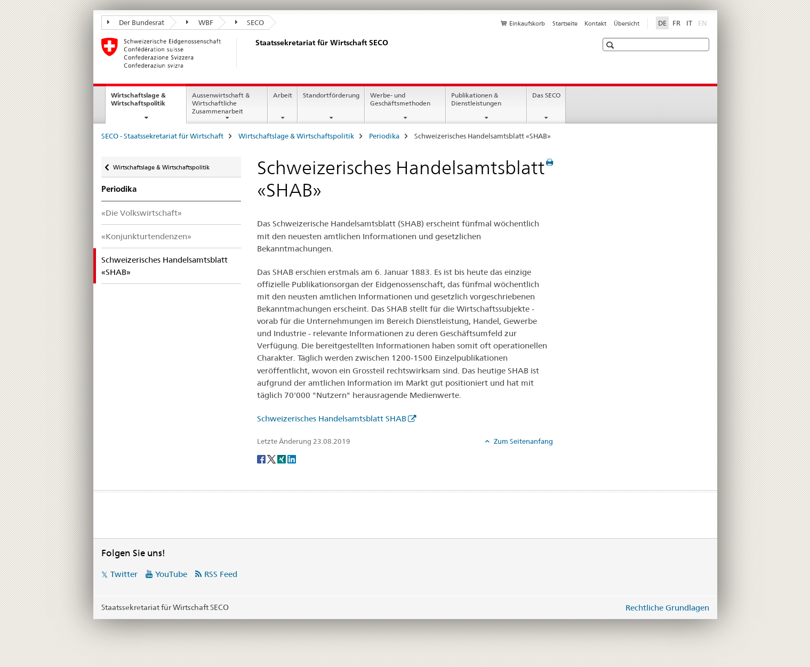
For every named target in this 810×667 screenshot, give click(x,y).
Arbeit (282, 95)
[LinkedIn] (291, 458)
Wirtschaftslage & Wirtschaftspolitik (148, 103)
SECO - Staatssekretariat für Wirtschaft (162, 136)
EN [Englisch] (703, 22)
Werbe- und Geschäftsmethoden (400, 99)
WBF (199, 22)
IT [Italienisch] (689, 23)
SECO (249, 22)
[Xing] (282, 458)
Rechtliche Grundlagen (667, 608)
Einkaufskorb (527, 23)
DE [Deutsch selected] (662, 23)
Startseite (565, 23)
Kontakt (595, 23)
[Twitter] (272, 458)
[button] (611, 45)
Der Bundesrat (136, 22)
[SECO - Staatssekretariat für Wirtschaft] (253, 53)
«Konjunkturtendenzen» (146, 236)
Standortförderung (331, 95)
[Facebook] (262, 458)
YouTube (171, 574)
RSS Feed (220, 574)
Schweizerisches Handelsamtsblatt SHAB (331, 418)
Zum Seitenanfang (522, 441)
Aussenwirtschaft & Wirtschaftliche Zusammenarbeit (221, 103)
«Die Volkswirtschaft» (141, 213)
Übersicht (626, 23)
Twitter (124, 574)
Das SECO (546, 95)
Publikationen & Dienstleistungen (476, 99)
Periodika (384, 136)
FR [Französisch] (676, 23)
